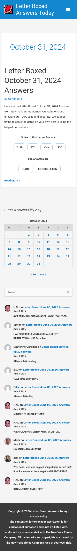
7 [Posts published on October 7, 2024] (9, 241)
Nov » (42, 274)
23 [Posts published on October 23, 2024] (28, 256)
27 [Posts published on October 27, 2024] (67, 256)
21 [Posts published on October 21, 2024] (9, 256)
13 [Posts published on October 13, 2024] (67, 241)
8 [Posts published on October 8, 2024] (19, 241)
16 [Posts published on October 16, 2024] (28, 249)
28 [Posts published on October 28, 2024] (9, 263)
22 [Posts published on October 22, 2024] (19, 256)
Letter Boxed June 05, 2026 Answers (46, 307)
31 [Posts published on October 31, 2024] (38, 263)
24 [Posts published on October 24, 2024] (38, 256)
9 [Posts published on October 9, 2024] (29, 241)
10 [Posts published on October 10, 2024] (38, 241)
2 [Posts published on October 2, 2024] (29, 234)
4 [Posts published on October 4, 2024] (48, 234)
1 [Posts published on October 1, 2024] (19, 234)
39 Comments (13, 98)
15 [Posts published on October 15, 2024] (19, 249)
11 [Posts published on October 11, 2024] (48, 241)
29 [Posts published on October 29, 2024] (19, 263)
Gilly (16, 387)
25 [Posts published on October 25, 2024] (48, 256)
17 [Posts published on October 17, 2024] (38, 249)
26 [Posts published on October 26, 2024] (58, 256)
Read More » (12, 180)
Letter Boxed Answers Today (35, 9)
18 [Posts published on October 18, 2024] (48, 249)
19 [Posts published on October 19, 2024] (58, 249)
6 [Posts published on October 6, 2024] (68, 234)
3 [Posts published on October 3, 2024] (38, 234)
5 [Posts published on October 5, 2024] (58, 234)
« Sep (33, 274)
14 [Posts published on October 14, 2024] (9, 249)
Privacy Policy (38, 516)
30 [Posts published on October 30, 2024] (28, 263)
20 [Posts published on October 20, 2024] (67, 249)
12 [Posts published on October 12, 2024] (58, 241)
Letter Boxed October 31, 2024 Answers (32, 80)
